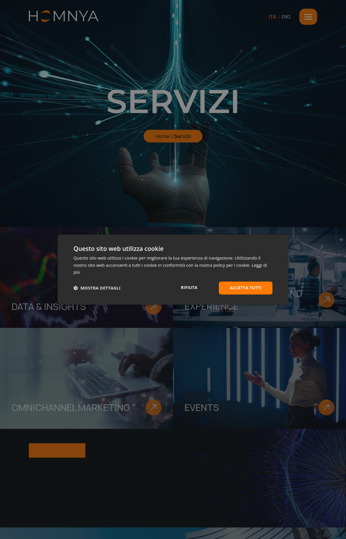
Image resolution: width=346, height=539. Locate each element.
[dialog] (173, 269)
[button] (97, 288)
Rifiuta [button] (189, 287)
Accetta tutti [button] (246, 287)
